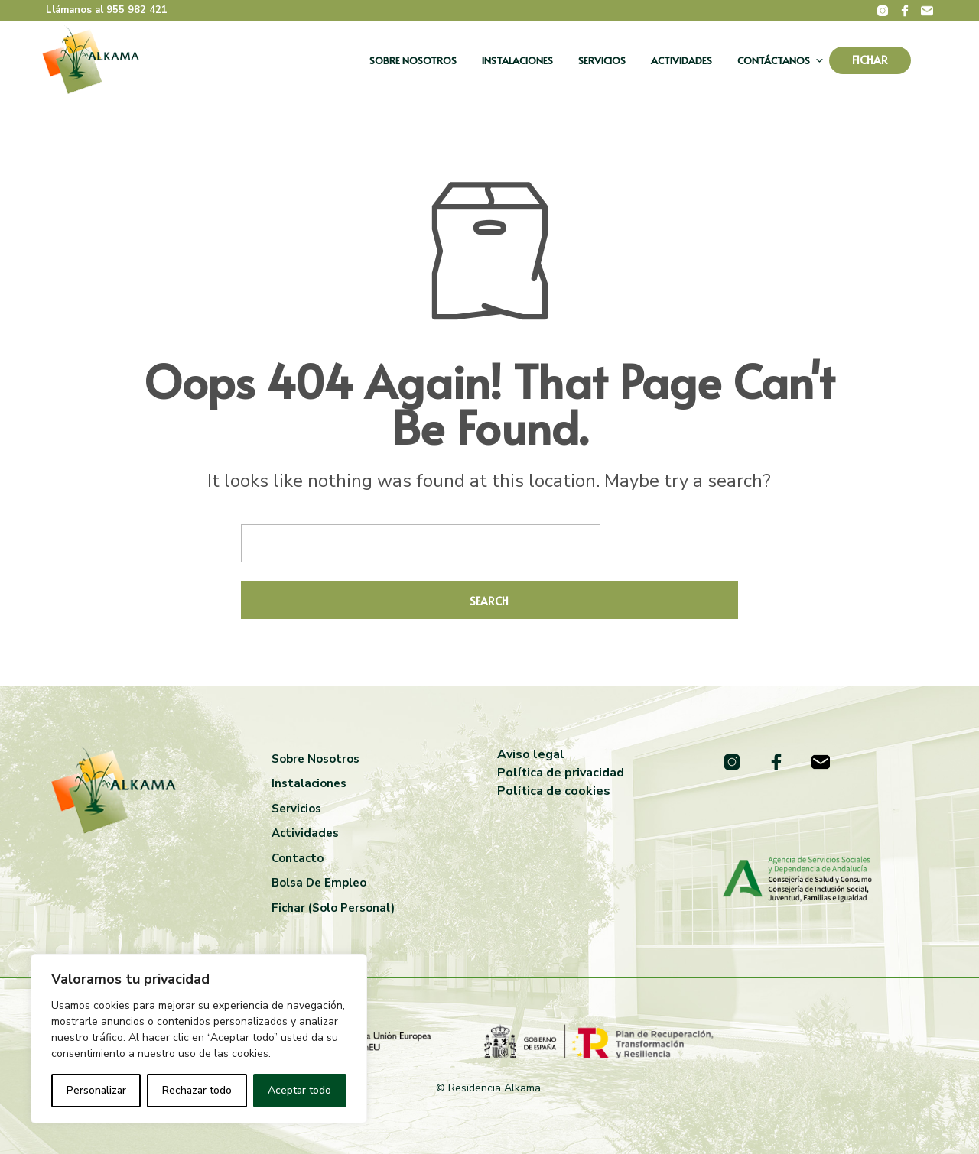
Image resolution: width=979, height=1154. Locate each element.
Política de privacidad (560, 772)
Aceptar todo (299, 1090)
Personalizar (96, 1090)
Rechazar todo (197, 1090)
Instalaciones (517, 60)
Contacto (298, 858)
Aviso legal (530, 754)
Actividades (681, 60)
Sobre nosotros (413, 60)
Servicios (602, 60)
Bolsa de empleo (319, 882)
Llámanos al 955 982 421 (107, 10)
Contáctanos (773, 60)
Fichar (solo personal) (333, 908)
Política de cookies (553, 791)
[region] (199, 1038)
